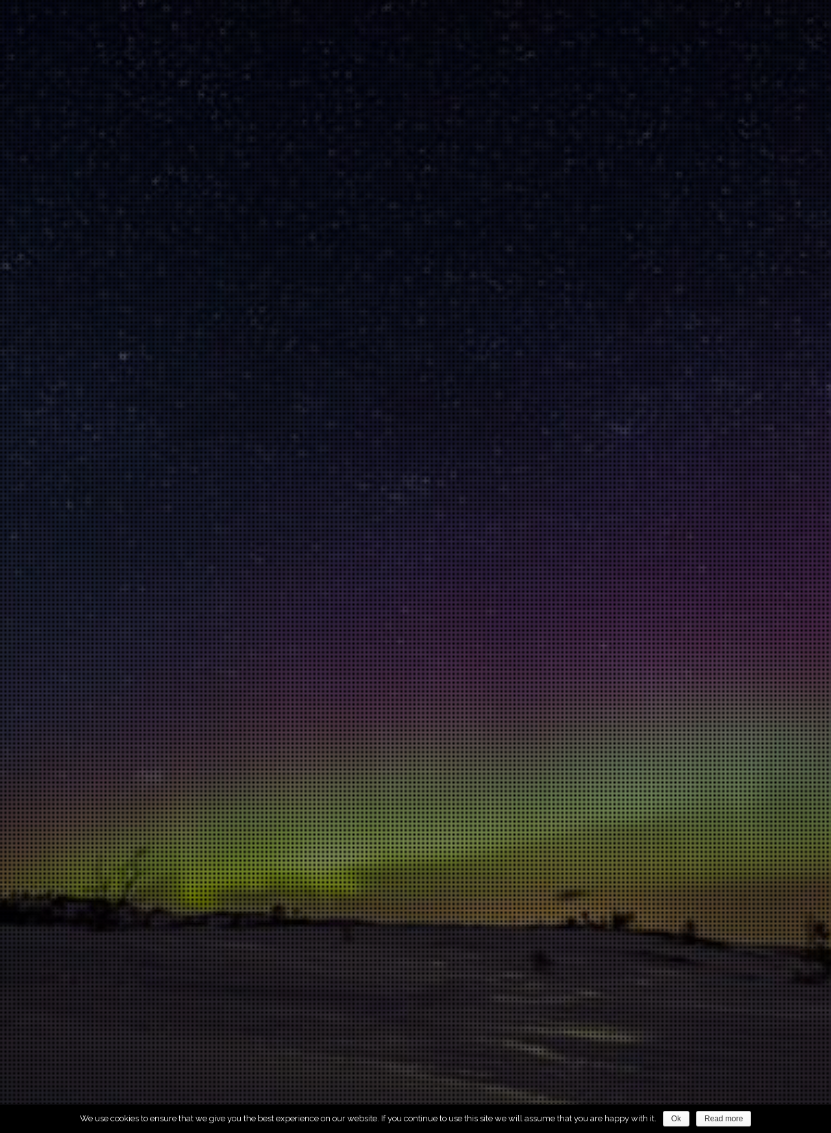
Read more (723, 1118)
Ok (676, 1118)
